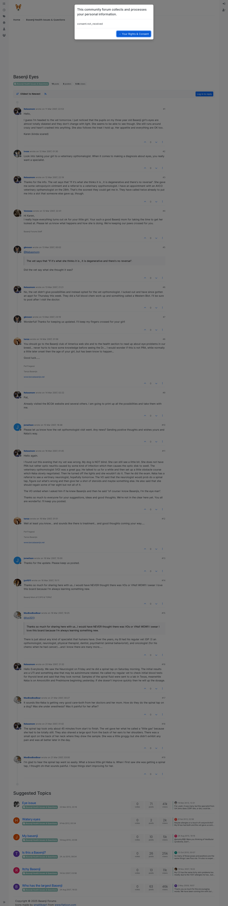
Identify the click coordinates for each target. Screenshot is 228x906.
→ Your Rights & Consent (134, 33)
